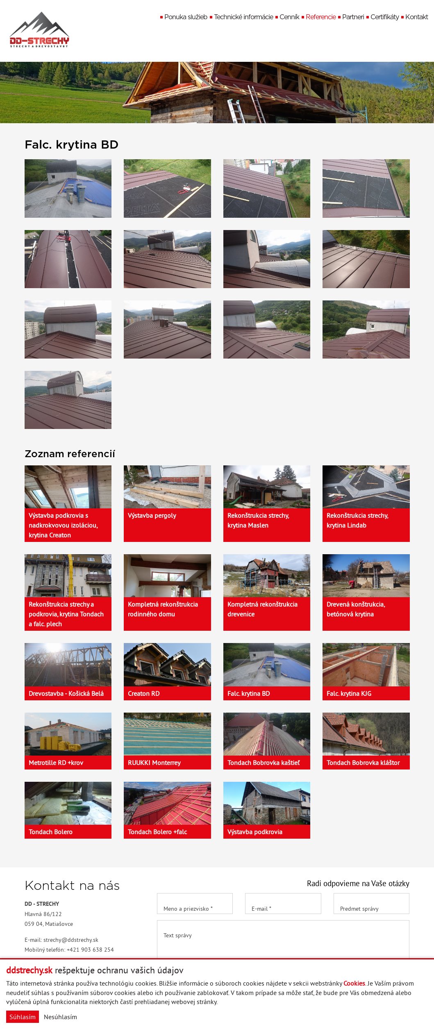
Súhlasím (22, 1017)
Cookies (354, 983)
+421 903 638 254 (90, 949)
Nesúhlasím (60, 1017)
